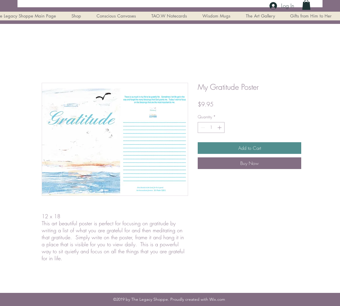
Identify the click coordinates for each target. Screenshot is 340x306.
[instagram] (313, 4)
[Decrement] (202, 127)
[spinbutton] (211, 127)
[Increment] (220, 127)
